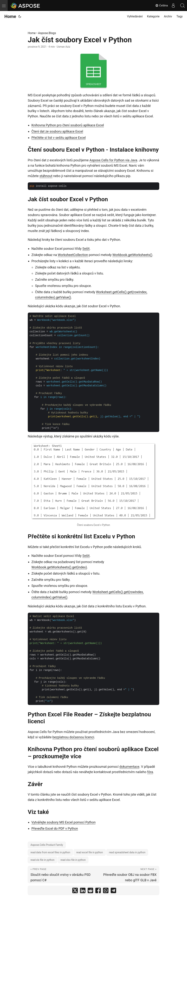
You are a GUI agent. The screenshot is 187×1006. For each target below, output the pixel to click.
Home (10, 16)
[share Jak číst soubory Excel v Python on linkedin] (82, 891)
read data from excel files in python (50, 852)
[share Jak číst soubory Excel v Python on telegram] (113, 891)
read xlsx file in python (73, 859)
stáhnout (45, 176)
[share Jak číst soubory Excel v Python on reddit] (90, 891)
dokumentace (129, 767)
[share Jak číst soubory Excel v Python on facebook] (98, 891)
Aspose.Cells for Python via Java (113, 160)
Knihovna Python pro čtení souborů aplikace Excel (67, 125)
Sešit (86, 248)
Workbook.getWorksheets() (132, 255)
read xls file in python (42, 859)
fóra (150, 772)
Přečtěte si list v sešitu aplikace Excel (58, 138)
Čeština (161, 5)
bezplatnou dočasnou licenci (73, 737)
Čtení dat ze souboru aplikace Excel (57, 131)
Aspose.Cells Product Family (46, 844)
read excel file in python (89, 852)
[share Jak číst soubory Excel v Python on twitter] (75, 891)
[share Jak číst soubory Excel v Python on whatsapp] (105, 891)
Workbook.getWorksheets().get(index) (59, 567)
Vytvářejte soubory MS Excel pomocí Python (63, 822)
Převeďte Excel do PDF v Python (54, 828)
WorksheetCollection (73, 255)
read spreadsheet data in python (127, 852)
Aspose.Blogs (47, 33)
